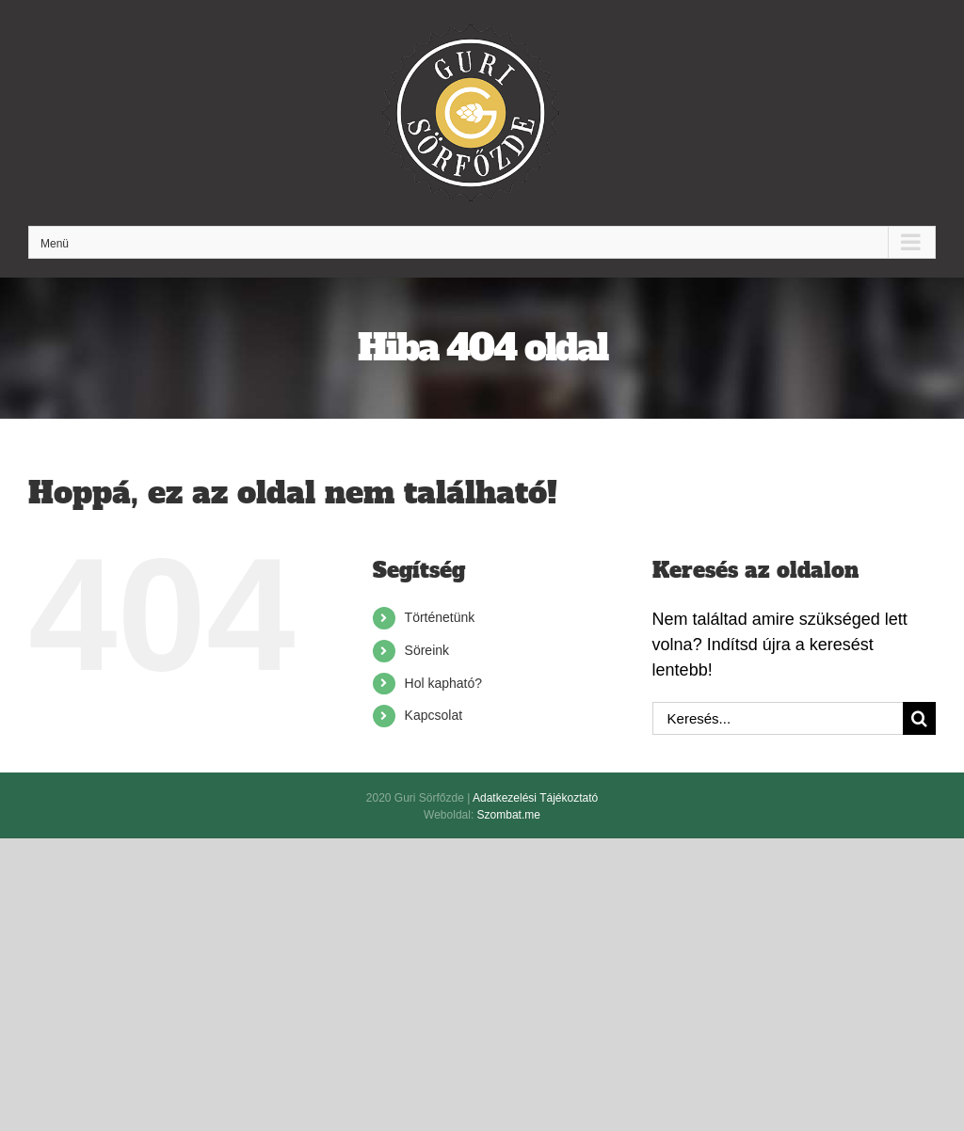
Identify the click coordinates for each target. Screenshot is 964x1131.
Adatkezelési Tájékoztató (535, 797)
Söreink (427, 650)
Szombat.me (508, 814)
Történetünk (440, 617)
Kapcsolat (433, 715)
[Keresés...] (777, 718)
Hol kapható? (444, 683)
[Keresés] (919, 718)
